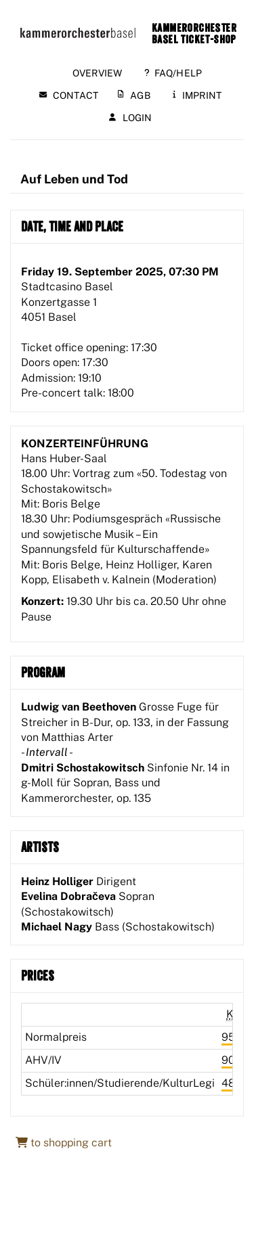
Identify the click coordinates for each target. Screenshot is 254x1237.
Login (130, 117)
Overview (97, 73)
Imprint (197, 95)
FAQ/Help (173, 73)
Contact (68, 95)
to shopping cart (64, 1142)
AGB (134, 95)
